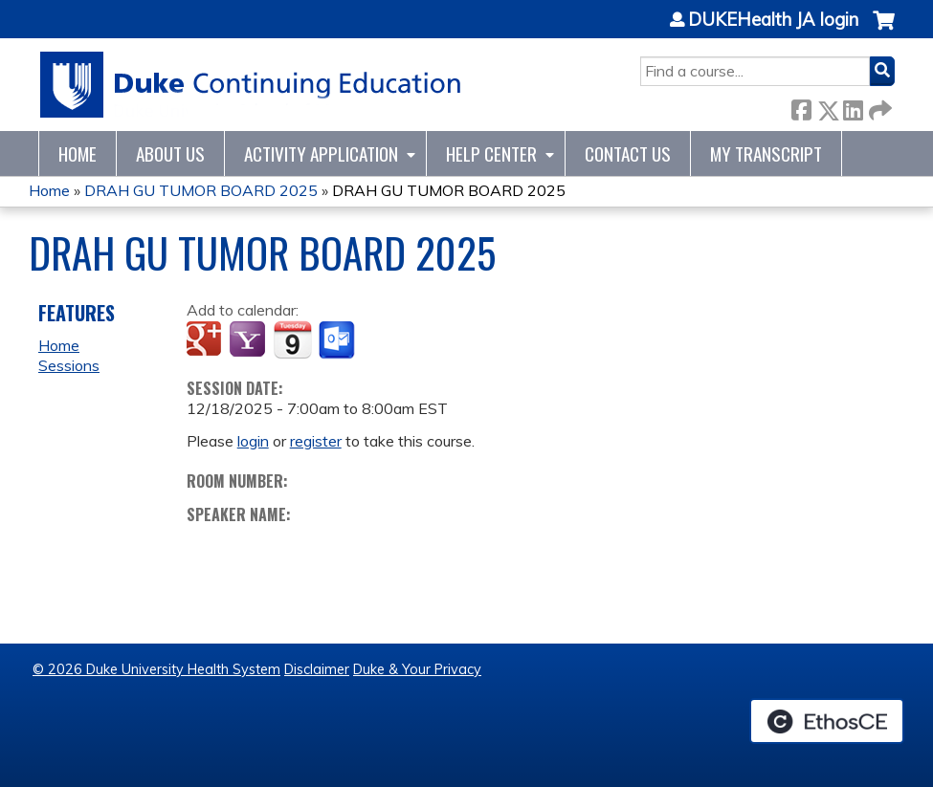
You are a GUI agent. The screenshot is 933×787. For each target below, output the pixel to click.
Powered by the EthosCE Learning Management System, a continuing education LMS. (826, 721)
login (253, 440)
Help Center (491, 153)
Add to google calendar (206, 340)
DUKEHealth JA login (773, 20)
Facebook (801, 107)
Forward (878, 107)
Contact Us (628, 153)
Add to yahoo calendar (249, 340)
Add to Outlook (338, 340)
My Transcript (766, 153)
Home (77, 153)
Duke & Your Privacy (417, 669)
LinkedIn (852, 107)
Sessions (69, 365)
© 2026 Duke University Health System (156, 669)
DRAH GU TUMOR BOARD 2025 (201, 190)
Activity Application (321, 153)
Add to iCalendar (292, 339)
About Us (170, 153)
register (316, 440)
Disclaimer (316, 669)
